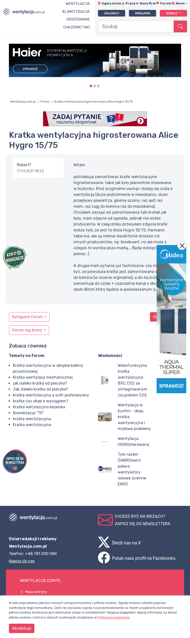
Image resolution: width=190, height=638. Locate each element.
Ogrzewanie (78, 19)
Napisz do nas (22, 561)
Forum (165, 3)
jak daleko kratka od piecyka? (40, 383)
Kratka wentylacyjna (32, 424)
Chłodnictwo (76, 27)
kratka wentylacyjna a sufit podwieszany (51, 395)
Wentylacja (78, 3)
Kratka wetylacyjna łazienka (39, 407)
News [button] (180, 3)
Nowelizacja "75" (28, 413)
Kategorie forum (28, 316)
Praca (130, 3)
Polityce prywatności (113, 617)
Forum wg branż (27, 330)
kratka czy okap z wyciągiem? (40, 401)
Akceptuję (21, 628)
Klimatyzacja (76, 11)
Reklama (142, 13)
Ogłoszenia (111, 3)
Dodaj (172, 13)
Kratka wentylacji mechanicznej (43, 377)
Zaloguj (111, 13)
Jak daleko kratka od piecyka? (40, 389)
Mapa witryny (36, 592)
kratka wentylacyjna (32, 418)
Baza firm (148, 3)
